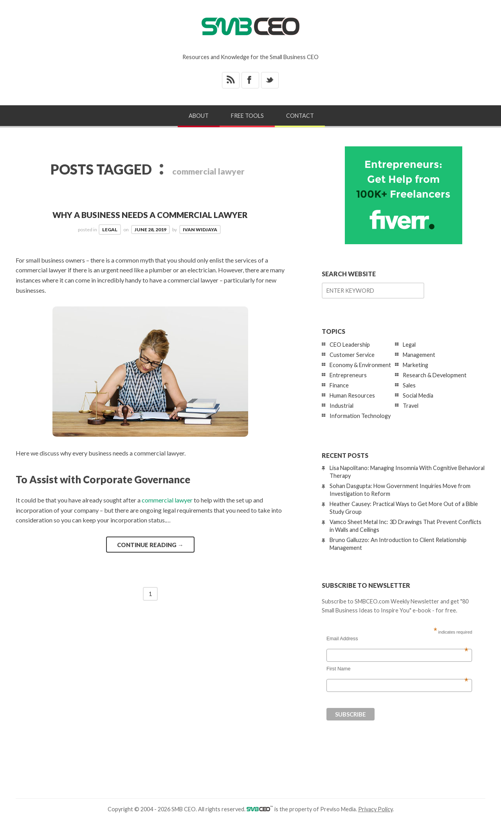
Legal (109, 229)
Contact (300, 115)
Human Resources (352, 395)
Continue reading (150, 544)
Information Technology (360, 415)
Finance (339, 385)
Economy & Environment (360, 365)
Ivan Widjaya (200, 229)
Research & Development (435, 375)
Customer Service (352, 354)
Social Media (418, 395)
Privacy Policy (375, 809)
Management (419, 354)
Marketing (415, 365)
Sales (409, 385)
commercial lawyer (167, 500)
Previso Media (338, 809)
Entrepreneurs (348, 375)
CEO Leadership (350, 344)
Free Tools (247, 115)
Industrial (341, 405)
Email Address (397, 638)
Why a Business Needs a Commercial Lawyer (150, 214)
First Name (397, 669)
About (199, 115)
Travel (410, 405)
